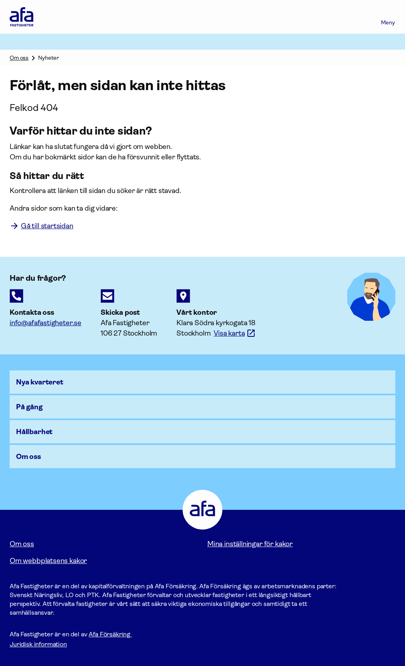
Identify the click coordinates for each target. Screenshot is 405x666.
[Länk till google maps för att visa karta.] (235, 333)
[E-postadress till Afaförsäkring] (45, 323)
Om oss (19, 57)
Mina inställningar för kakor (250, 544)
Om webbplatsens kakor (48, 561)
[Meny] (388, 16)
